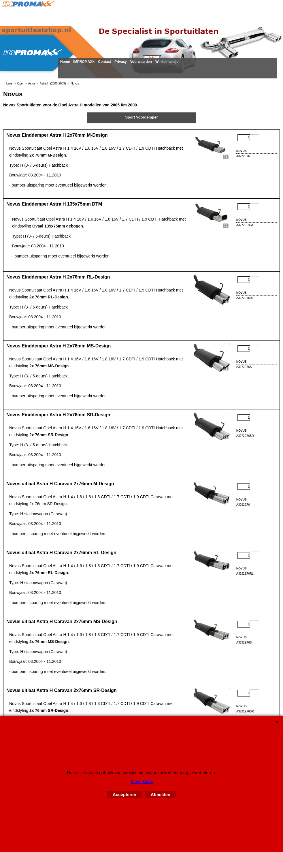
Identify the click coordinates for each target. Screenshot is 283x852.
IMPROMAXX (84, 62)
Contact (104, 62)
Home (65, 62)
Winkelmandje (167, 62)
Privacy (120, 62)
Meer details (142, 781)
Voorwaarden (141, 62)
